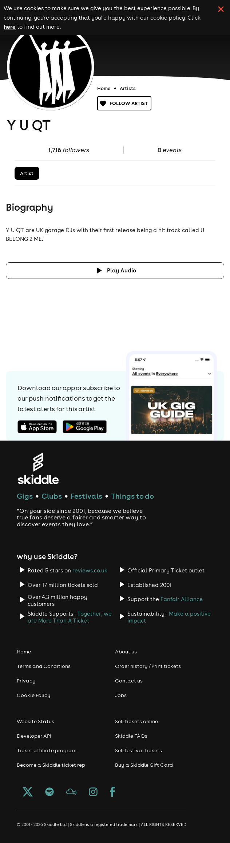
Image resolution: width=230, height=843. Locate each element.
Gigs (25, 495)
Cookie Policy (34, 695)
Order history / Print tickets (148, 666)
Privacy (26, 680)
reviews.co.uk (89, 570)
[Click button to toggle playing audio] (115, 270)
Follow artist (124, 103)
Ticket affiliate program (46, 750)
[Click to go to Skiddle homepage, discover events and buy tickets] (38, 468)
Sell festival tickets (138, 750)
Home (104, 88)
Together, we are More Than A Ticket (70, 617)
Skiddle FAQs (131, 736)
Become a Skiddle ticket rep (51, 765)
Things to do (132, 495)
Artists (128, 88)
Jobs (121, 695)
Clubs (51, 495)
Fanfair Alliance (181, 599)
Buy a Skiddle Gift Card (144, 765)
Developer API (34, 736)
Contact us (129, 680)
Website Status (35, 721)
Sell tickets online (136, 721)
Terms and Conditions (44, 666)
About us (126, 651)
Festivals (86, 495)
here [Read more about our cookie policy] (10, 26)
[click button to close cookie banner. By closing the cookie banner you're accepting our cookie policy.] (220, 9)
